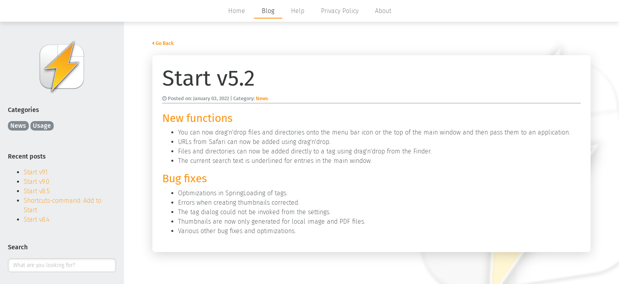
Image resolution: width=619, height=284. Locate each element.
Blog (268, 11)
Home (236, 11)
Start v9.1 (36, 172)
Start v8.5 (37, 191)
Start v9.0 (36, 181)
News (18, 125)
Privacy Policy (339, 11)
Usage (42, 125)
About (383, 11)
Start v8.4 (36, 219)
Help (297, 11)
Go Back (165, 43)
